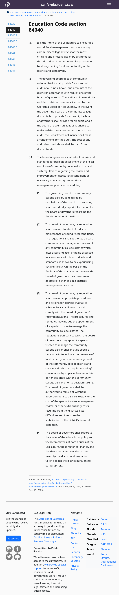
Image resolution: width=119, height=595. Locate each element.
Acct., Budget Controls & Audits (26, 15)
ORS (109, 544)
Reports (75, 552)
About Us (76, 533)
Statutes (105, 529)
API (73, 538)
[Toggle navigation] (109, 5)
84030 (11, 23)
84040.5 (12, 41)
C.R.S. (104, 524)
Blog (73, 528)
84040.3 (12, 35)
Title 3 (44, 12)
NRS (103, 534)
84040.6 (12, 47)
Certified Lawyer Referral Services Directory (47, 539)
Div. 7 (53, 12)
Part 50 (62, 12)
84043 (11, 64)
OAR (103, 544)
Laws (104, 539)
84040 (11, 29)
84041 (11, 53)
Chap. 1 (73, 12)
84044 (11, 70)
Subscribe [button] (13, 538)
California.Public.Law (57, 4)
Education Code (30, 12)
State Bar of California (51, 519)
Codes (15, 12)
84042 (11, 59)
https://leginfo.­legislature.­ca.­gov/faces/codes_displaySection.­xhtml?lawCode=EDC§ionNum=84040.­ (59, 483)
